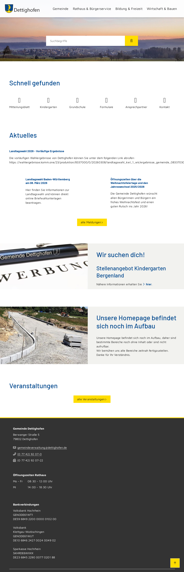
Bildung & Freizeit (128, 9)
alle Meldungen (91, 222)
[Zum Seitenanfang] (175, 563)
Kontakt (165, 103)
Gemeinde (61, 9)
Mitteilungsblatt (19, 103)
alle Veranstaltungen (91, 399)
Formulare (106, 103)
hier (148, 284)
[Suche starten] (131, 41)
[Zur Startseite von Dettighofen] (22, 8)
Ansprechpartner (135, 103)
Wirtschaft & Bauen (162, 9)
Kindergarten (48, 103)
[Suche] (85, 41)
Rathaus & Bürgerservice (92, 9)
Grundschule (77, 103)
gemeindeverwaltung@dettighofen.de (42, 447)
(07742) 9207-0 (29, 454)
